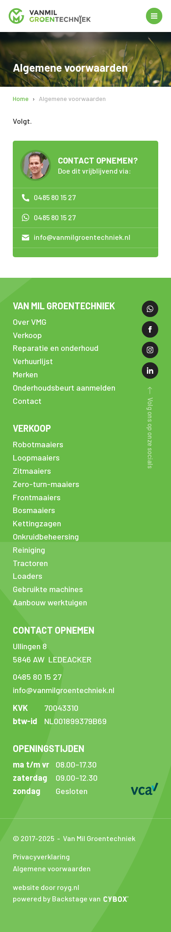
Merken (25, 374)
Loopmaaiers (36, 457)
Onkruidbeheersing (46, 536)
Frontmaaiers (37, 497)
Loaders (27, 576)
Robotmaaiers (38, 444)
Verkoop (27, 335)
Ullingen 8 (30, 646)
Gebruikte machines (48, 589)
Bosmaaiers (34, 510)
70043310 (61, 708)
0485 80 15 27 (49, 197)
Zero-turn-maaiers (46, 484)
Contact (27, 401)
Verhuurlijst (33, 361)
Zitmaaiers (32, 471)
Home (21, 98)
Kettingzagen (37, 523)
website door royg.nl (46, 887)
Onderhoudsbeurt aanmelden (64, 387)
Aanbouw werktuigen (50, 602)
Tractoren (30, 563)
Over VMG (30, 322)
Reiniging (29, 550)
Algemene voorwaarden (52, 868)
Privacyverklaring (41, 856)
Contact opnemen (53, 630)
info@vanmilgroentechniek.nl (76, 237)
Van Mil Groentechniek (64, 305)
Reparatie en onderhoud (55, 348)
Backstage (70, 898)
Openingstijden (48, 748)
